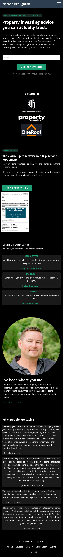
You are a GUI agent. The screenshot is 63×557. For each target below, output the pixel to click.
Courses (19, 546)
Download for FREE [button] (17, 187)
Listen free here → (31, 286)
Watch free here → (31, 303)
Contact (29, 546)
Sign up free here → (31, 268)
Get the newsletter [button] (31, 66)
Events (53, 546)
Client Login (41, 546)
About (10, 546)
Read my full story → (11, 402)
